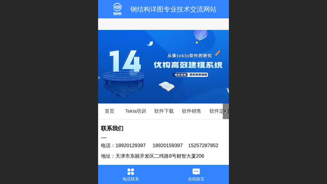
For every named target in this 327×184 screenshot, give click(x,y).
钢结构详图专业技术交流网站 (173, 9)
